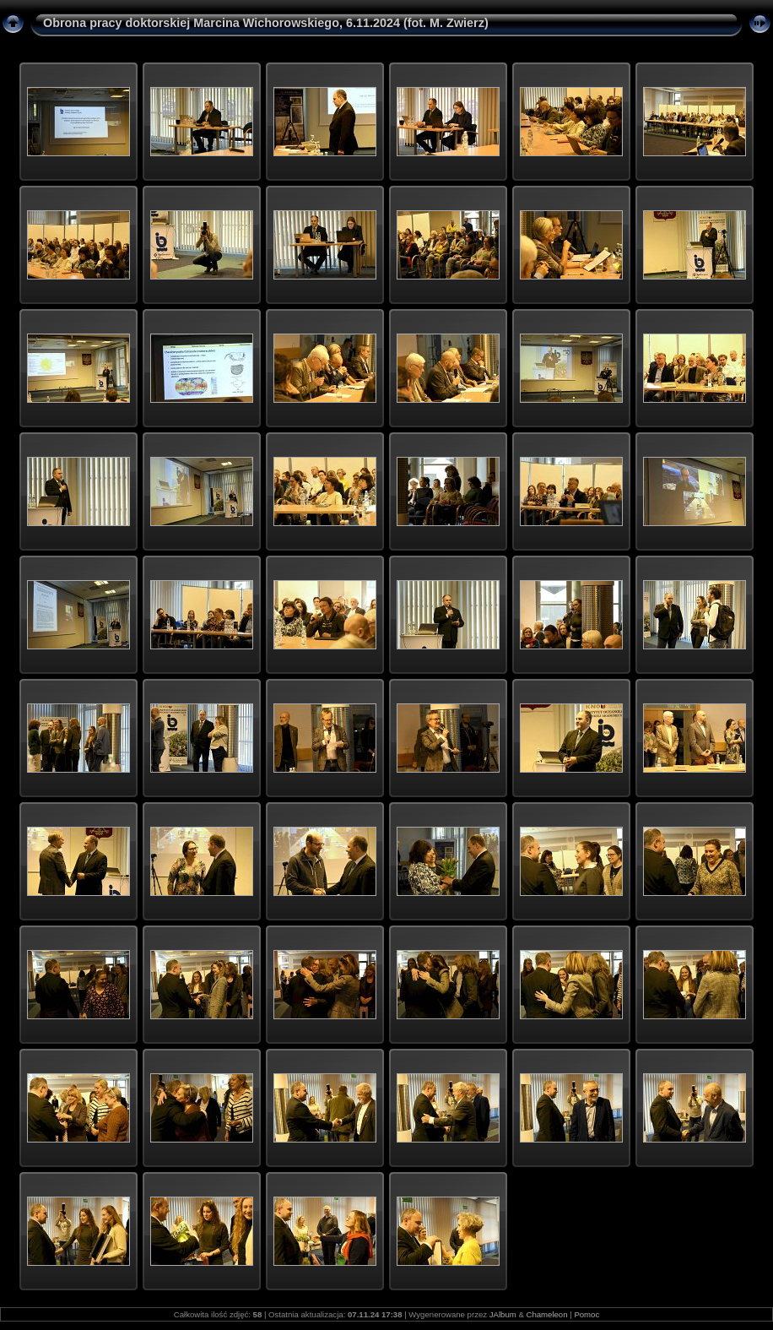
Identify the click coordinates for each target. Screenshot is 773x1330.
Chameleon (546, 1314)
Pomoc (586, 1314)
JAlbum (502, 1314)
